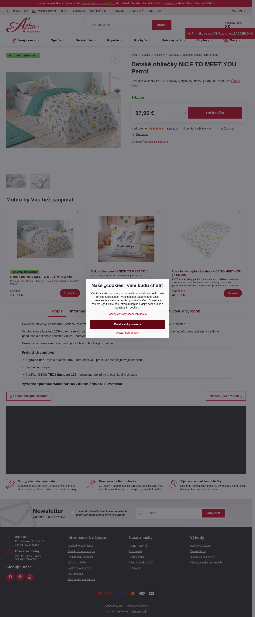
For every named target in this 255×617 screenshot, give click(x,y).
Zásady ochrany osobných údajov (127, 313)
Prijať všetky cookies (127, 324)
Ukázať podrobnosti (127, 332)
